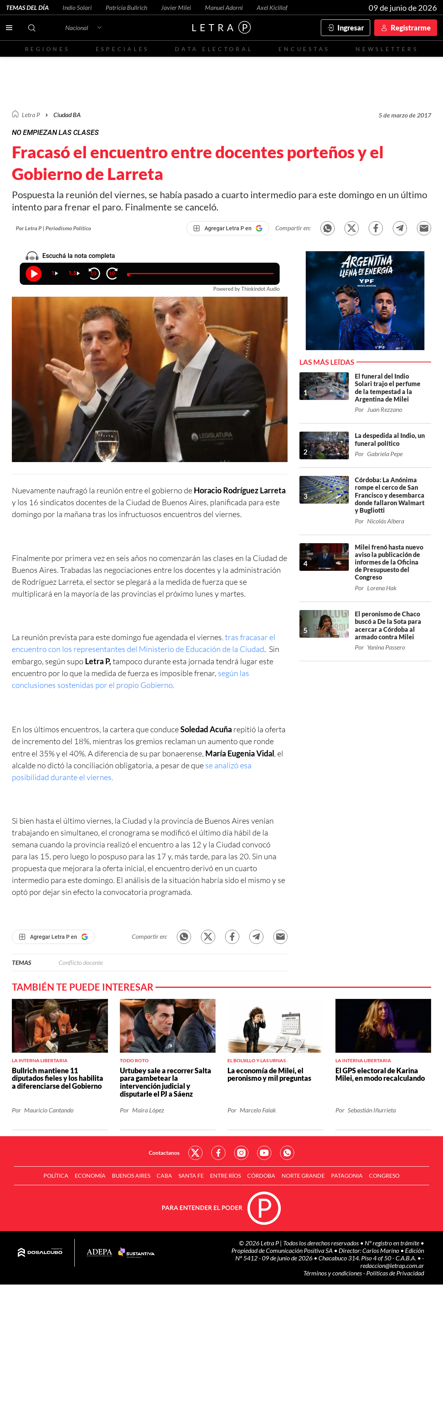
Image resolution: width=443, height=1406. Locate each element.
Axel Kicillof (272, 7)
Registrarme (411, 27)
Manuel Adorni (224, 7)
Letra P (31, 114)
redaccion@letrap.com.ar (392, 1265)
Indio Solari (77, 7)
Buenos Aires (131, 1175)
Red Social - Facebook (218, 1153)
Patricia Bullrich (126, 7)
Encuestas (304, 48)
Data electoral (214, 48)
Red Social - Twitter (195, 1153)
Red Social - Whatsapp (287, 1153)
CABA (164, 1175)
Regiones (47, 48)
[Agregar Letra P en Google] (227, 228)
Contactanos (164, 1152)
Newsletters (387, 48)
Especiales (122, 48)
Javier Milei (176, 7)
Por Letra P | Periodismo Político (53, 228)
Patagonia (347, 1175)
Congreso (384, 1175)
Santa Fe (191, 1175)
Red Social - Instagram (241, 1153)
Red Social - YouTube (264, 1153)
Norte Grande (303, 1175)
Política (56, 1175)
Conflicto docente (81, 962)
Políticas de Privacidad (395, 1273)
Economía (90, 1175)
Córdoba (261, 1175)
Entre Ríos (225, 1175)
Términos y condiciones (333, 1273)
